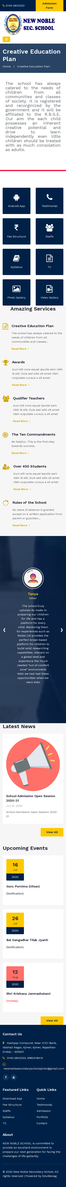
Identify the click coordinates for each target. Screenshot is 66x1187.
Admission (44, 1111)
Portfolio (42, 1117)
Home (7, 66)
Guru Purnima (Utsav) (23, 886)
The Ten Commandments (33, 434)
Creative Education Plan (33, 326)
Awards (18, 362)
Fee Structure (12, 1104)
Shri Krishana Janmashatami (28, 993)
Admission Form (49, 5)
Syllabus (8, 1117)
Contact (42, 1123)
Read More (20, 348)
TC (5, 1123)
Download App (12, 1098)
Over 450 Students (29, 466)
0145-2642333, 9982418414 (23, 1058)
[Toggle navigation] (6, 39)
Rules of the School (29, 502)
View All (52, 832)
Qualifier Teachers (28, 398)
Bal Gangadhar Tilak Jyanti (27, 940)
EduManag (49, 1176)
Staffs (7, 1111)
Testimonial (44, 1104)
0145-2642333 (15, 5)
